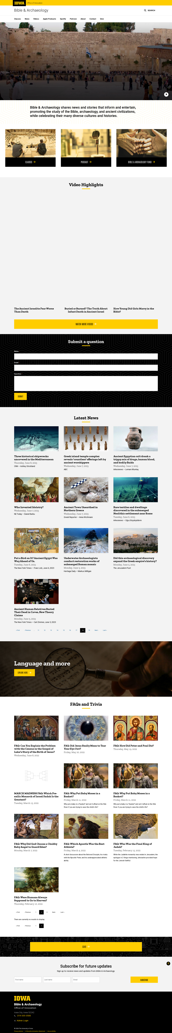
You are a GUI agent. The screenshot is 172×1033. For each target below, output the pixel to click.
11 (39, 630)
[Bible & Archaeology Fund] (141, 143)
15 (64, 630)
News (27, 19)
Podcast (86, 161)
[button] (149, 10)
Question (17, 374)
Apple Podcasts (49, 19)
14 (58, 630)
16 (70, 630)
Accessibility (51, 1031)
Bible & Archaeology (31, 10)
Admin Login (22, 1020)
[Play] (166, 94)
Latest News (86, 417)
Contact (93, 19)
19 (89, 630)
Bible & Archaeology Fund (141, 161)
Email (16, 363)
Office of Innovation (34, 3)
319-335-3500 (22, 1015)
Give (102, 19)
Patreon (73, 19)
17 (77, 630)
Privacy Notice (18, 1031)
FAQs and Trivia (86, 704)
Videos (36, 19)
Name (16, 351)
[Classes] (30, 143)
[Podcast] (86, 143)
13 (51, 630)
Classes (17, 19)
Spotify (63, 19)
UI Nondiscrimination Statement (35, 1031)
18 (83, 630)
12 (45, 630)
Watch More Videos (86, 324)
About (83, 19)
